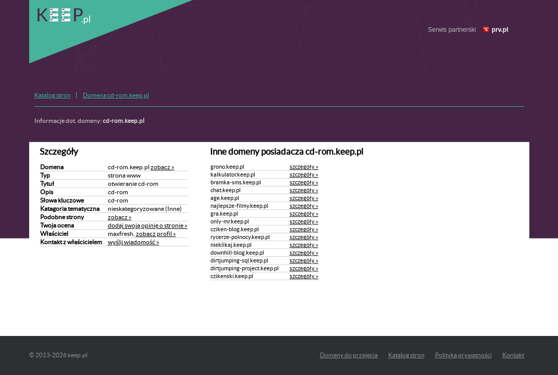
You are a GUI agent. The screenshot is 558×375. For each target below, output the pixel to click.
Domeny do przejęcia (349, 355)
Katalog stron (52, 95)
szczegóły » (304, 167)
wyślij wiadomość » (133, 242)
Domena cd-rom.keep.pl (116, 95)
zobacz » (163, 167)
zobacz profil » (156, 233)
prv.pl (500, 29)
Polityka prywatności (463, 355)
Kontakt (513, 355)
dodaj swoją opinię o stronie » (148, 225)
